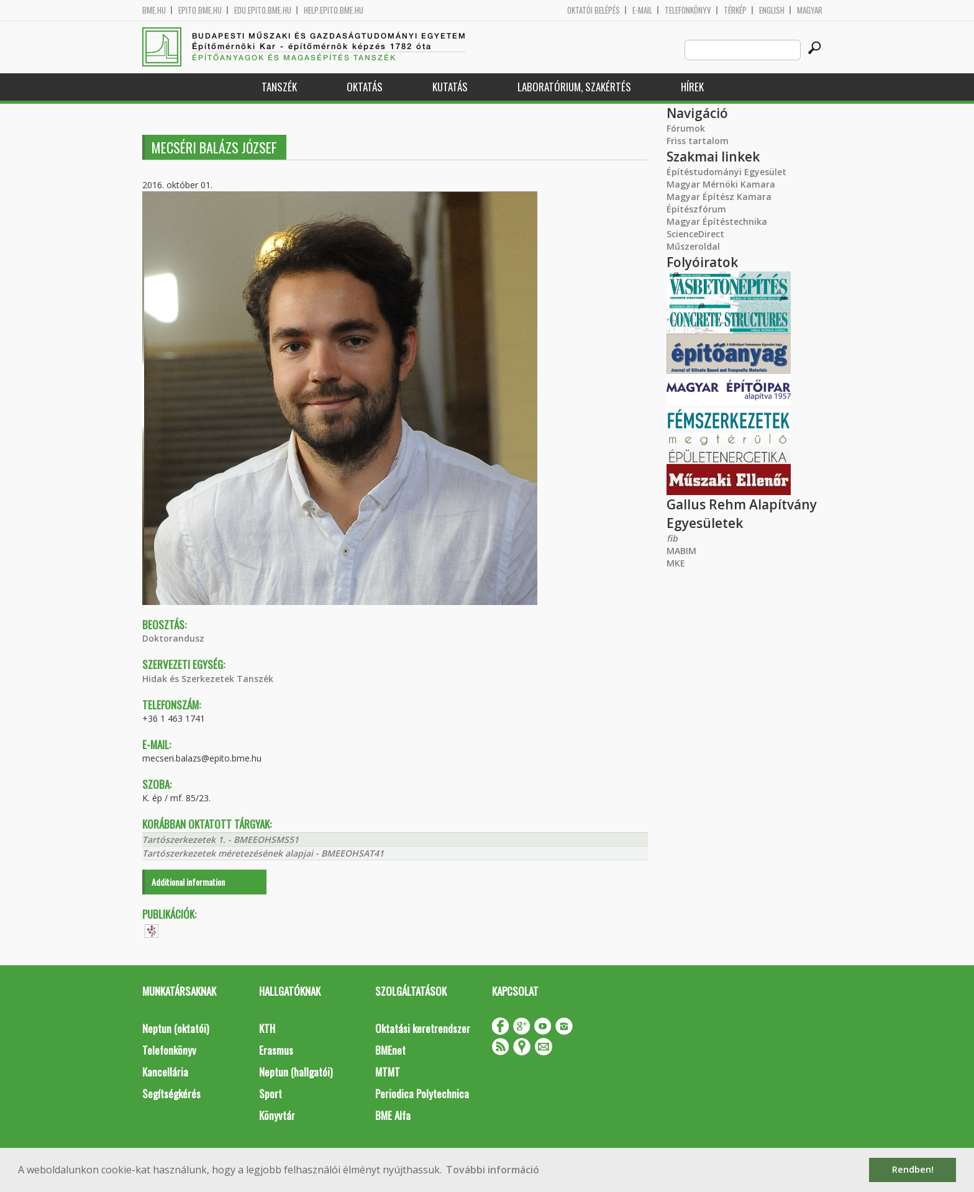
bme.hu (154, 10)
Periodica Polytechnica (422, 1093)
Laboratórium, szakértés (574, 86)
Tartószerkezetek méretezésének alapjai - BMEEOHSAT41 (263, 853)
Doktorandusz (173, 638)
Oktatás (365, 86)
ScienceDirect (695, 234)
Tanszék (279, 86)
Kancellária (165, 1072)
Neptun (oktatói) (175, 1028)
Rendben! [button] (913, 1169)
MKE (676, 563)
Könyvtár (277, 1115)
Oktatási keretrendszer (422, 1028)
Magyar (809, 10)
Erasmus (276, 1050)
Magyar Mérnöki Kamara (721, 184)
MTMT (387, 1072)
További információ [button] (492, 1169)
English (772, 10)
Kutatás (450, 86)
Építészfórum (696, 209)
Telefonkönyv (688, 10)
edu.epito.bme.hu (262, 10)
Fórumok (686, 128)
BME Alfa (393, 1115)
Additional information (188, 881)
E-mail (642, 10)
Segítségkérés (171, 1093)
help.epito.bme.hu (333, 10)
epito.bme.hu (200, 10)
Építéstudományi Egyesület (726, 172)
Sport (270, 1093)
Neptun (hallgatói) (295, 1072)
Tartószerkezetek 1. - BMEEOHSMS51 (220, 839)
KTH (267, 1028)
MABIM (681, 551)
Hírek (692, 86)
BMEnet (390, 1050)
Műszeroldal (693, 246)
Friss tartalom (698, 141)
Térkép (735, 10)
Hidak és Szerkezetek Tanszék (207, 679)
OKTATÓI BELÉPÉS (593, 10)
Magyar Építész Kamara (719, 196)
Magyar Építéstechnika (717, 221)
